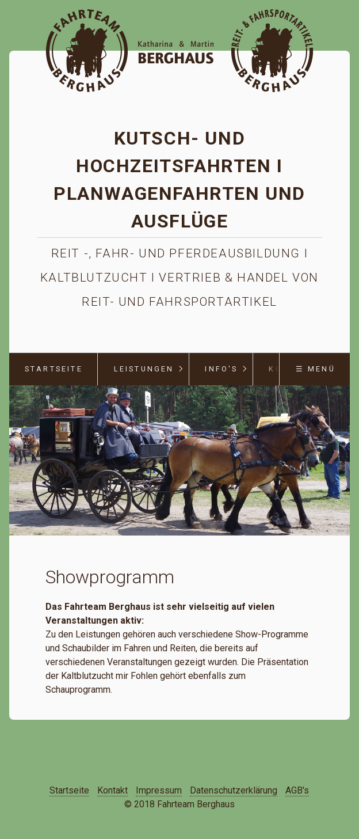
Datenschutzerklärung (233, 790)
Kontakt (112, 790)
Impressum (159, 790)
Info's (221, 369)
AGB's (297, 790)
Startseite (54, 369)
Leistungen (144, 369)
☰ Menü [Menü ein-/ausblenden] (315, 369)
